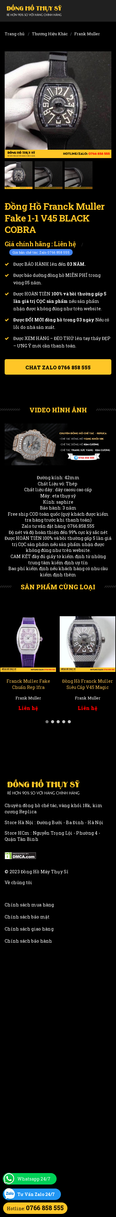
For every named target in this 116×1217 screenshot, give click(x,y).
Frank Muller (87, 34)
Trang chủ (14, 34)
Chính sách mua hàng (29, 905)
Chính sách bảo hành (28, 941)
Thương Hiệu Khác (50, 34)
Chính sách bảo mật (27, 917)
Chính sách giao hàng (29, 929)
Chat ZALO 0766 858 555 (58, 367)
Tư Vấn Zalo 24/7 (36, 1194)
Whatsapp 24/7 (33, 1179)
